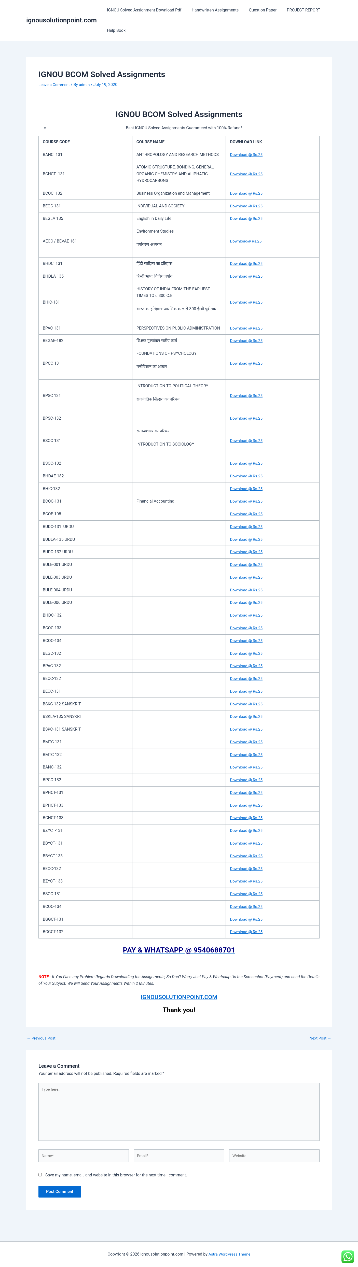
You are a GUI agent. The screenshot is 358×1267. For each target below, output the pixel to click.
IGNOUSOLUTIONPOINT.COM (179, 997)
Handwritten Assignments (212, 10)
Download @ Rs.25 (247, 154)
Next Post (319, 1038)
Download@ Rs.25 (246, 241)
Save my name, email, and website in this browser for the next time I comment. (116, 1178)
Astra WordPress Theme (229, 1254)
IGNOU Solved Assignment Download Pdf (143, 10)
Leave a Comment (54, 84)
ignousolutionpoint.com (61, 20)
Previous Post (42, 1038)
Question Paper (257, 10)
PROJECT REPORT (296, 10)
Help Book (115, 30)
